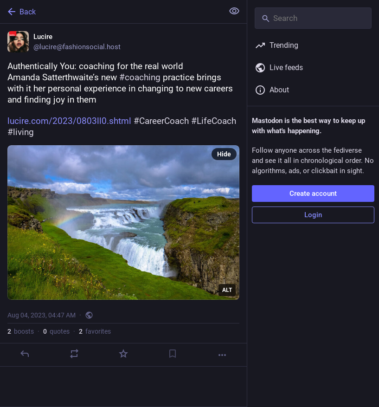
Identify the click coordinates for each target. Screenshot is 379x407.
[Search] (313, 18)
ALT (227, 290)
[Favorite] (123, 353)
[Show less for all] (234, 11)
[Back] (111, 11)
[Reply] (24, 353)
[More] (222, 355)
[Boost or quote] (74, 353)
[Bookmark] (172, 353)
